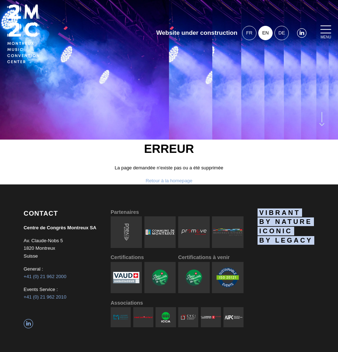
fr (249, 33)
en (265, 33)
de (281, 33)
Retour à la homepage (168, 180)
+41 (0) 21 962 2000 (45, 276)
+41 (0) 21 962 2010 (45, 297)
